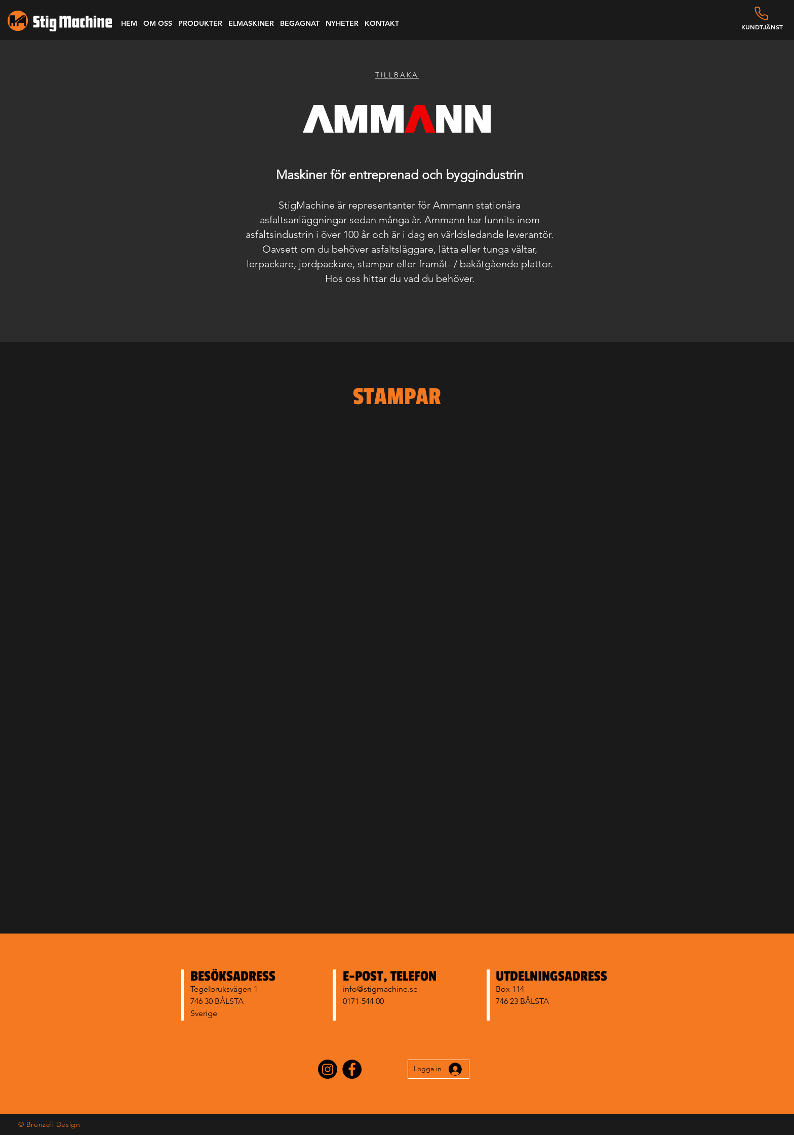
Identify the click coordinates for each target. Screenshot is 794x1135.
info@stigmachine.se (380, 989)
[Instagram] (327, 1069)
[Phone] (761, 13)
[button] (158, 23)
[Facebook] (352, 1069)
